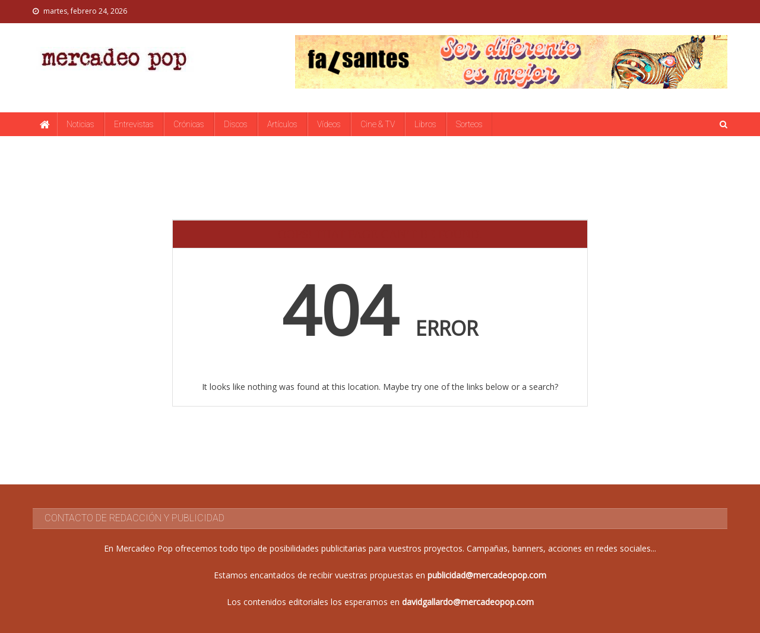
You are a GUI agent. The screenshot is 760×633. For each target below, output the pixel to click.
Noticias (80, 124)
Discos (236, 124)
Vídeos (329, 124)
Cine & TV (377, 124)
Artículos (282, 124)
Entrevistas (134, 124)
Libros (425, 124)
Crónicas (188, 124)
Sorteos (469, 124)
